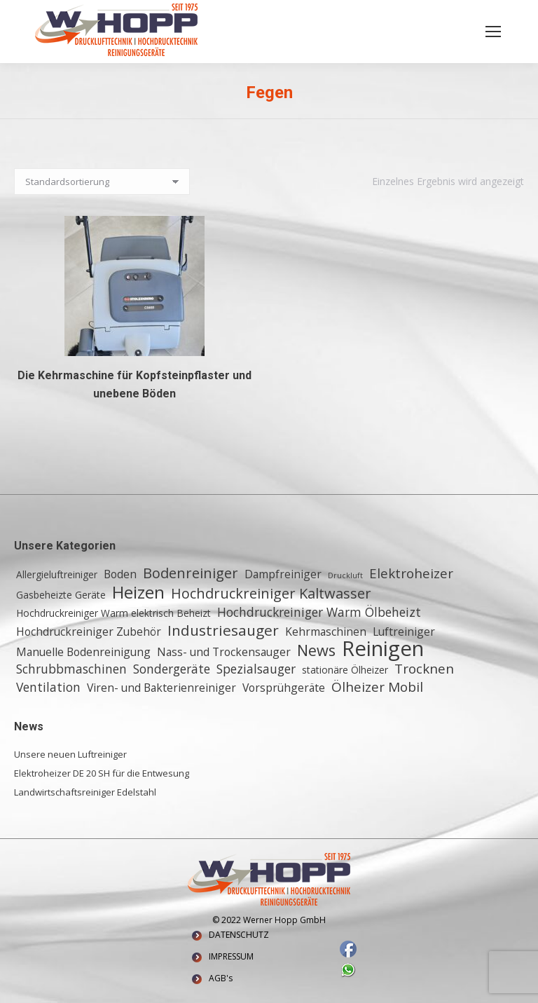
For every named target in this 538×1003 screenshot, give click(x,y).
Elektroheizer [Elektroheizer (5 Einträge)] (411, 573)
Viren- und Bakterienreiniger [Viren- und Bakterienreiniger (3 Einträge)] (161, 687)
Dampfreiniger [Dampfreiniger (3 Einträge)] (283, 574)
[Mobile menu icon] (493, 31)
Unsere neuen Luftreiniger (70, 754)
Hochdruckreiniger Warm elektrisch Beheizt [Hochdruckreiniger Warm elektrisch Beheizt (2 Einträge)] (113, 613)
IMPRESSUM (231, 956)
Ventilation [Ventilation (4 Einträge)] (48, 687)
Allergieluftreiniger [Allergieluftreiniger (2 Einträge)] (56, 574)
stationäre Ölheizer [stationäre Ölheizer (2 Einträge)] (345, 669)
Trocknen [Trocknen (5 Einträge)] (424, 668)
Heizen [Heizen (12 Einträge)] (138, 592)
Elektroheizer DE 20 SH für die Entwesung (101, 773)
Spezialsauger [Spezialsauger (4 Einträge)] (256, 668)
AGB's (221, 978)
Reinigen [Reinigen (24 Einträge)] (383, 648)
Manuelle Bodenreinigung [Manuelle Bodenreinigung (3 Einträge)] (83, 652)
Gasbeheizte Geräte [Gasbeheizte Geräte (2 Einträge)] (61, 594)
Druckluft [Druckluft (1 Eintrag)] (345, 575)
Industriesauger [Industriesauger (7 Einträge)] (223, 630)
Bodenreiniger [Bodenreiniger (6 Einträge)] (190, 573)
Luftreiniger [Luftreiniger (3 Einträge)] (404, 631)
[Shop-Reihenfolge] (102, 181)
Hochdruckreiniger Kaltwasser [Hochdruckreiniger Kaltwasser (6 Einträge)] (271, 593)
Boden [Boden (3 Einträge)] (120, 574)
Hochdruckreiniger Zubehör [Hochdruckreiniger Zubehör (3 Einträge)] (88, 631)
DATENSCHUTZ (239, 935)
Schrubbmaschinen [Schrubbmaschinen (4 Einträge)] (71, 668)
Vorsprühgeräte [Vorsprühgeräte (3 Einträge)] (283, 687)
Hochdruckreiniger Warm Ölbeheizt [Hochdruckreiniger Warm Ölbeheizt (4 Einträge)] (319, 612)
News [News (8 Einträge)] (316, 650)
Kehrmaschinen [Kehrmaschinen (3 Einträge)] (325, 631)
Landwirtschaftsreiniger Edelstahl (85, 792)
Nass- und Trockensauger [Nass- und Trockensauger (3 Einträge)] (224, 652)
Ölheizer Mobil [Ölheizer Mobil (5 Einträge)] (377, 687)
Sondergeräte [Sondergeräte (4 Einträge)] (171, 668)
